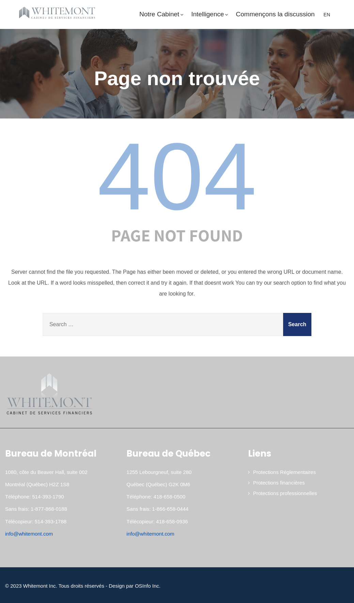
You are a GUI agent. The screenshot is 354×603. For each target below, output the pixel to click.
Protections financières (279, 483)
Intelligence (210, 14)
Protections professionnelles (285, 493)
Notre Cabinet (161, 14)
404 (177, 176)
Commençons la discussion (275, 14)
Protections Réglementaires (284, 472)
